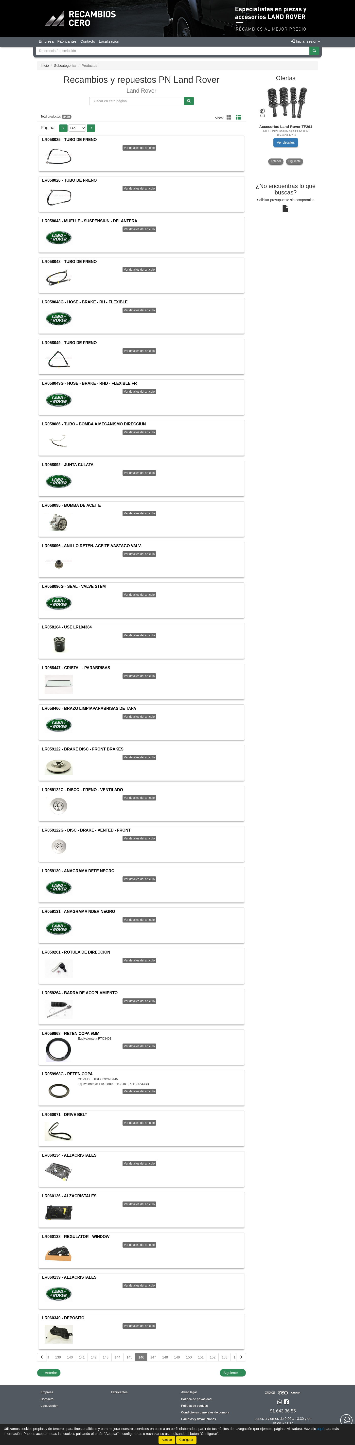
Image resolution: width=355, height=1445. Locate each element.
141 (82, 1357)
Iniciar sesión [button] (305, 41)
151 (201, 1357)
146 (141, 1357)
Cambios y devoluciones (198, 1419)
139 (58, 1357)
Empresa (46, 41)
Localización (109, 41)
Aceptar (167, 1440)
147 (153, 1357)
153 (224, 1357)
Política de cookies (194, 1406)
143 (105, 1357)
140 (70, 1357)
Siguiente (232, 1373)
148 (165, 1357)
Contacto (87, 41)
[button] (63, 128)
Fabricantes (67, 41)
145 (129, 1357)
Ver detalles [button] (286, 142)
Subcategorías (65, 66)
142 (93, 1357)
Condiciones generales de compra (205, 1412)
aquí (320, 1429)
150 (189, 1357)
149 (177, 1357)
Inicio (45, 66)
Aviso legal (189, 1392)
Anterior (49, 1373)
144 (117, 1357)
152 (212, 1357)
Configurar (186, 1440)
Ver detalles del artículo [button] (139, 148)
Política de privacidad (196, 1399)
